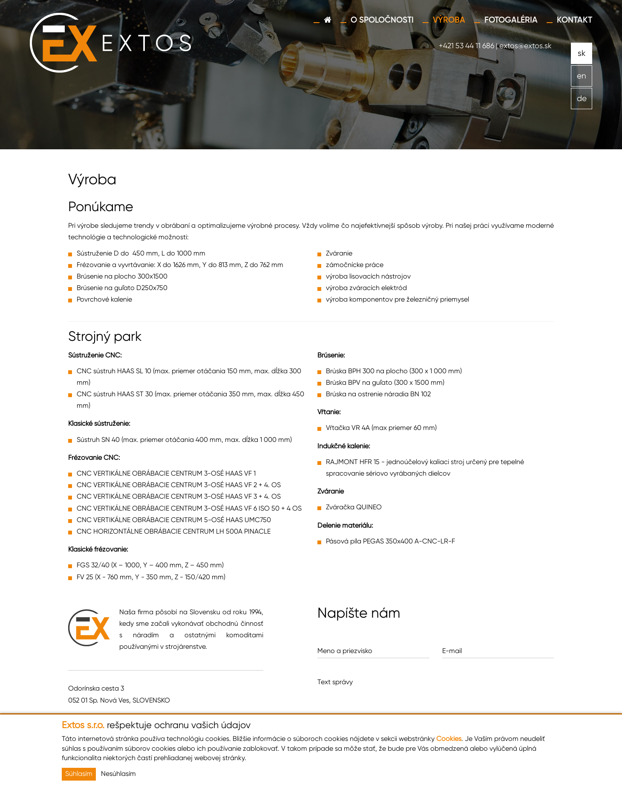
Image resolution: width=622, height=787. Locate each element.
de (582, 99)
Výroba (449, 20)
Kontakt (574, 20)
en (581, 76)
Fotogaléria (511, 20)
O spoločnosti (382, 20)
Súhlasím (78, 774)
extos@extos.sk (525, 46)
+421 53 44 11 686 (466, 46)
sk (581, 53)
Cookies (448, 739)
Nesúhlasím (118, 774)
